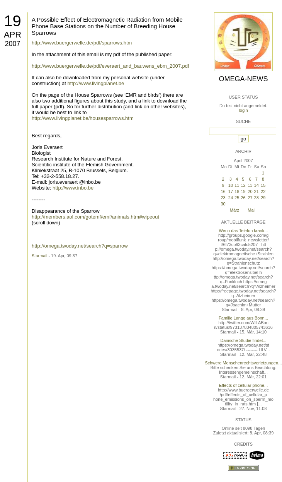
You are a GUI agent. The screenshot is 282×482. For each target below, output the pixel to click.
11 (236, 185)
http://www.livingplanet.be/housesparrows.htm (83, 118)
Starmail (39, 255)
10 (230, 185)
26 (243, 197)
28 (256, 197)
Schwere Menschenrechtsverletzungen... (243, 363)
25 (236, 197)
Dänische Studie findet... (243, 340)
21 (256, 191)
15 (263, 185)
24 (230, 197)
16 (223, 191)
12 (243, 185)
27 (250, 197)
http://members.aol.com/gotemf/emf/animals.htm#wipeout (95, 217)
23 (223, 197)
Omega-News (243, 79)
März (234, 210)
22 (263, 191)
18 (236, 191)
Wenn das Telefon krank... (243, 230)
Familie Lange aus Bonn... (243, 318)
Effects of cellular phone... (243, 385)
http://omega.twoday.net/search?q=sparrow (80, 246)
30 (223, 204)
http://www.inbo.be (73, 188)
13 (250, 185)
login (243, 110)
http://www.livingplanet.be (96, 83)
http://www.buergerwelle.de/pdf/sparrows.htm (82, 43)
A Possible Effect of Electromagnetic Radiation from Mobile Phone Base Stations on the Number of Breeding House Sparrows (107, 26)
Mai (251, 210)
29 (263, 197)
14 (256, 185)
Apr (12, 34)
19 (12, 20)
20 (250, 191)
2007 (12, 44)
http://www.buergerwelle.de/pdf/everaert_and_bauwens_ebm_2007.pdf (110, 66)
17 (230, 191)
